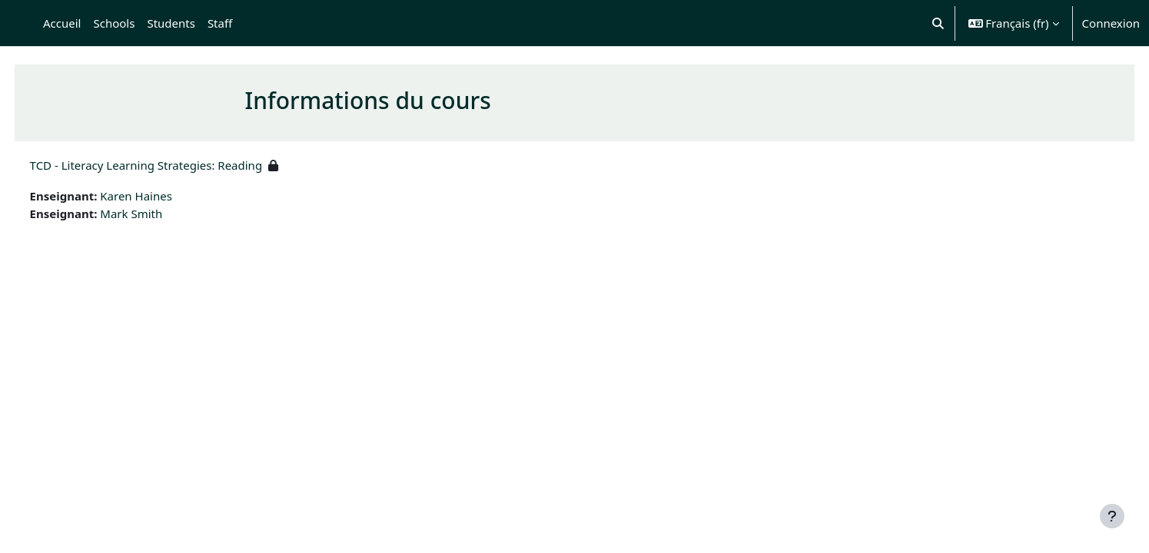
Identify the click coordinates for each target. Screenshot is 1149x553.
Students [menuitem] (170, 23)
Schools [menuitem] (113, 23)
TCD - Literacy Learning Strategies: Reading (174, 165)
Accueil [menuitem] (62, 23)
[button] (938, 23)
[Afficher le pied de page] (1112, 516)
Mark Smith (160, 213)
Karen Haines (165, 196)
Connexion (1111, 23)
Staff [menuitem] (220, 23)
